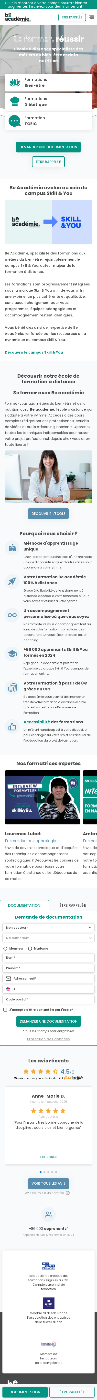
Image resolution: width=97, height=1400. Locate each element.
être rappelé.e (72, 1392)
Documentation (25, 1392)
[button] (48, 927)
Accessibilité (36, 722)
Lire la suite (48, 1157)
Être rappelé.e (72, 17)
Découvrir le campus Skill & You (34, 352)
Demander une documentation (48, 147)
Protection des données (48, 1039)
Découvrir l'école (48, 513)
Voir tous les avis (48, 1183)
